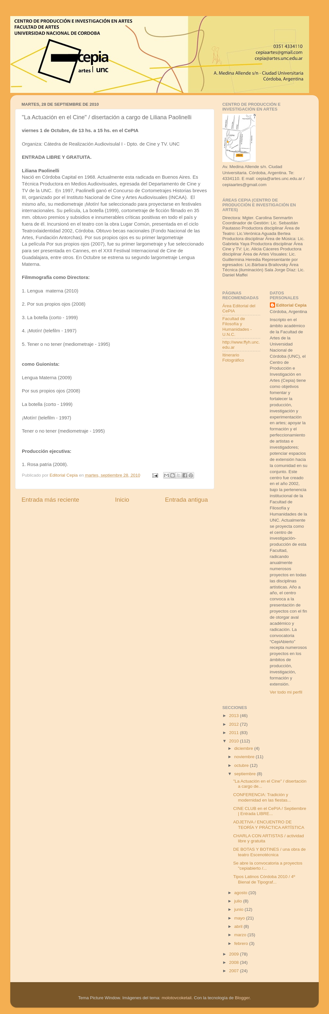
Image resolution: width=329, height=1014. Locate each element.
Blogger (242, 997)
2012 (234, 724)
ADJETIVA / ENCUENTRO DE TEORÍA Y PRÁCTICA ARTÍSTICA (268, 825)
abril (239, 926)
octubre (242, 765)
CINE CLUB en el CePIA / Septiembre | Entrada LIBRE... (269, 811)
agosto (241, 892)
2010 (234, 741)
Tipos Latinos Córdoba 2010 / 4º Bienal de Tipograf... (264, 879)
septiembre (245, 773)
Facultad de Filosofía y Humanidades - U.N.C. (237, 326)
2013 (234, 715)
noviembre (245, 756)
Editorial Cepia (291, 305)
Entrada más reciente (50, 499)
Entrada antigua (186, 499)
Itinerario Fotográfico (233, 358)
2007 (234, 970)
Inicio (122, 499)
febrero (241, 943)
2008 (234, 962)
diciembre (244, 748)
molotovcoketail (176, 997)
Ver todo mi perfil (286, 692)
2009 (234, 954)
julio (238, 901)
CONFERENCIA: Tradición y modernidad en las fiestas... (262, 797)
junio (239, 909)
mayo (240, 918)
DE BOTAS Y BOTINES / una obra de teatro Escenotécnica (269, 852)
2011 (234, 732)
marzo (240, 934)
